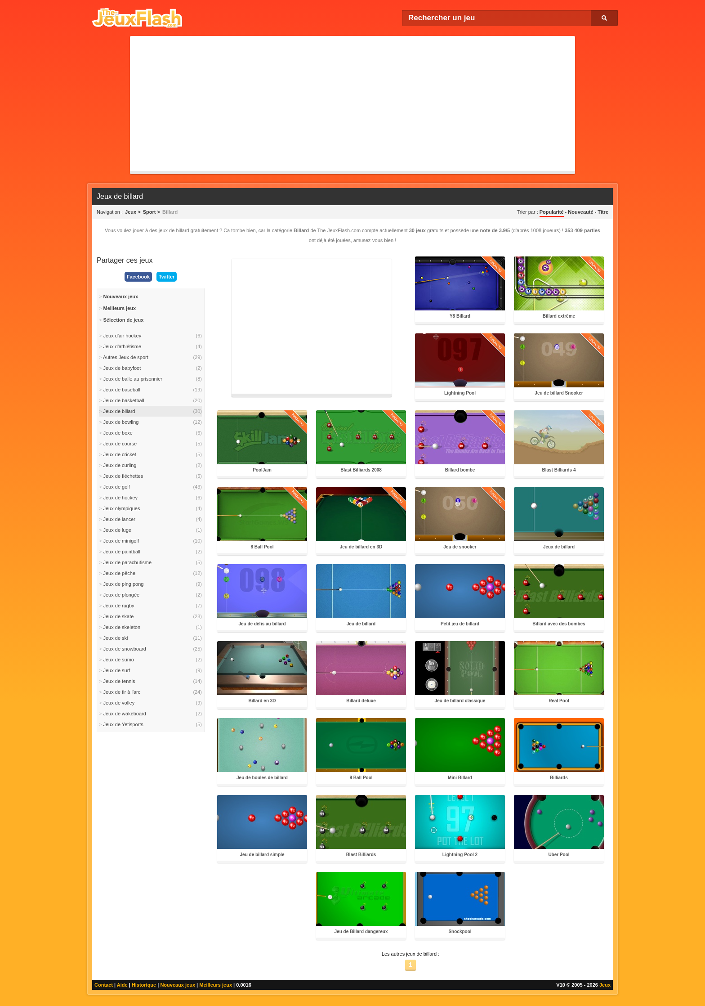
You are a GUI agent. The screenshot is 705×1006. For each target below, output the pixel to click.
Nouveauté (580, 212)
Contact (103, 985)
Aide (122, 985)
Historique (144, 985)
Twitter (166, 276)
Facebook (138, 276)
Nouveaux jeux (177, 985)
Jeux (605, 985)
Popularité (552, 212)
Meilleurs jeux (215, 985)
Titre (603, 212)
